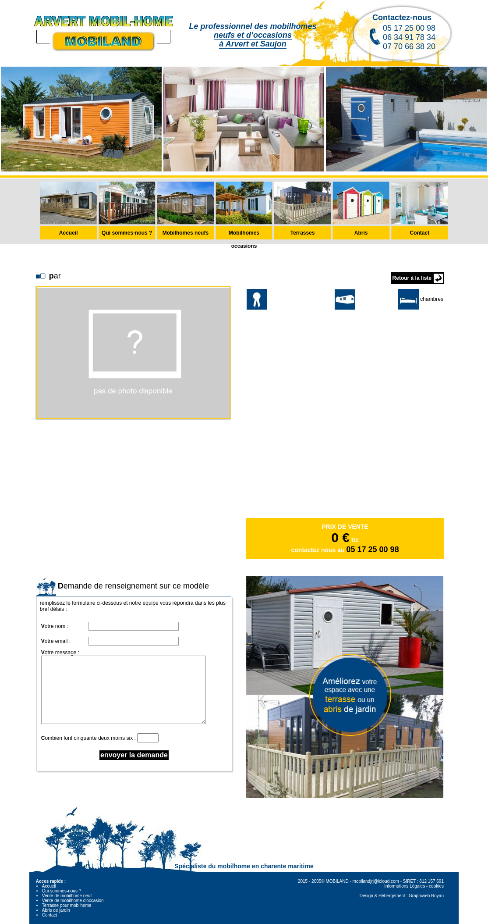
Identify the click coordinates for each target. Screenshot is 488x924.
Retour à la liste (412, 278)
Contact (49, 915)
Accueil (49, 886)
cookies (436, 886)
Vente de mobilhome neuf (67, 895)
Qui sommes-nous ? (61, 890)
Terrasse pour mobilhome (67, 905)
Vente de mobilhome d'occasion (73, 900)
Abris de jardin (56, 910)
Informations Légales (404, 886)
